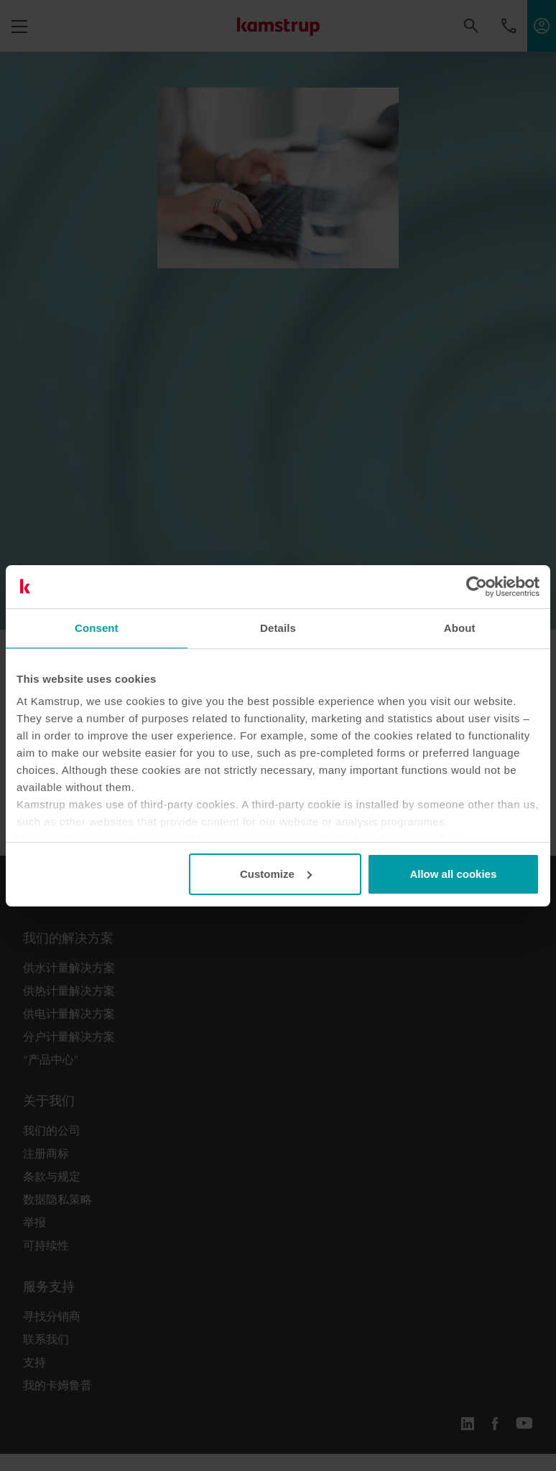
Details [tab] (278, 628)
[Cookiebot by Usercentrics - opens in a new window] (476, 586)
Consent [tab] (97, 628)
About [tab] (460, 628)
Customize (276, 874)
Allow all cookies (452, 874)
